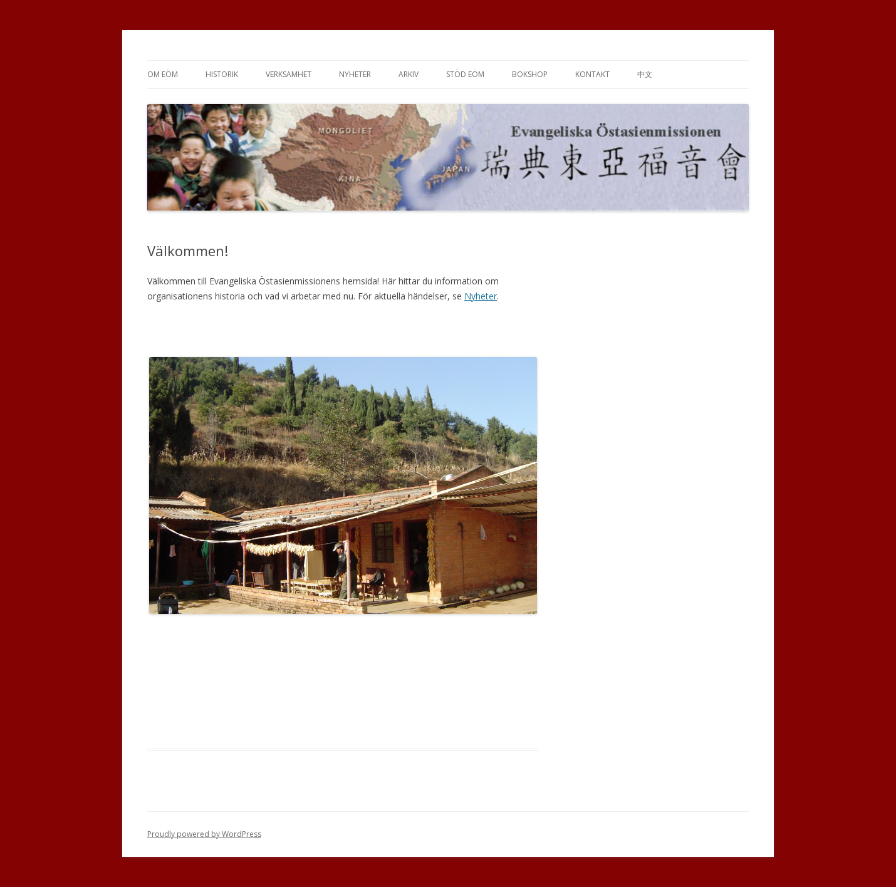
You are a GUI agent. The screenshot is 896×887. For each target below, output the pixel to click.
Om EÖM (162, 74)
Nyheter (355, 74)
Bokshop (530, 74)
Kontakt (592, 74)
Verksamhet (288, 74)
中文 (644, 74)
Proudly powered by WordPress (204, 834)
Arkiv (409, 74)
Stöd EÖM (465, 74)
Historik (222, 74)
